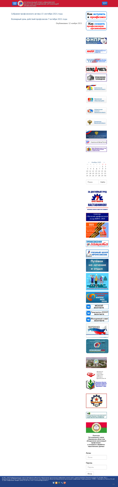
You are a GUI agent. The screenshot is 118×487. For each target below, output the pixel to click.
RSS (114, 484)
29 (93, 166)
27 (87, 166)
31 (99, 166)
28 (90, 166)
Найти (102, 182)
